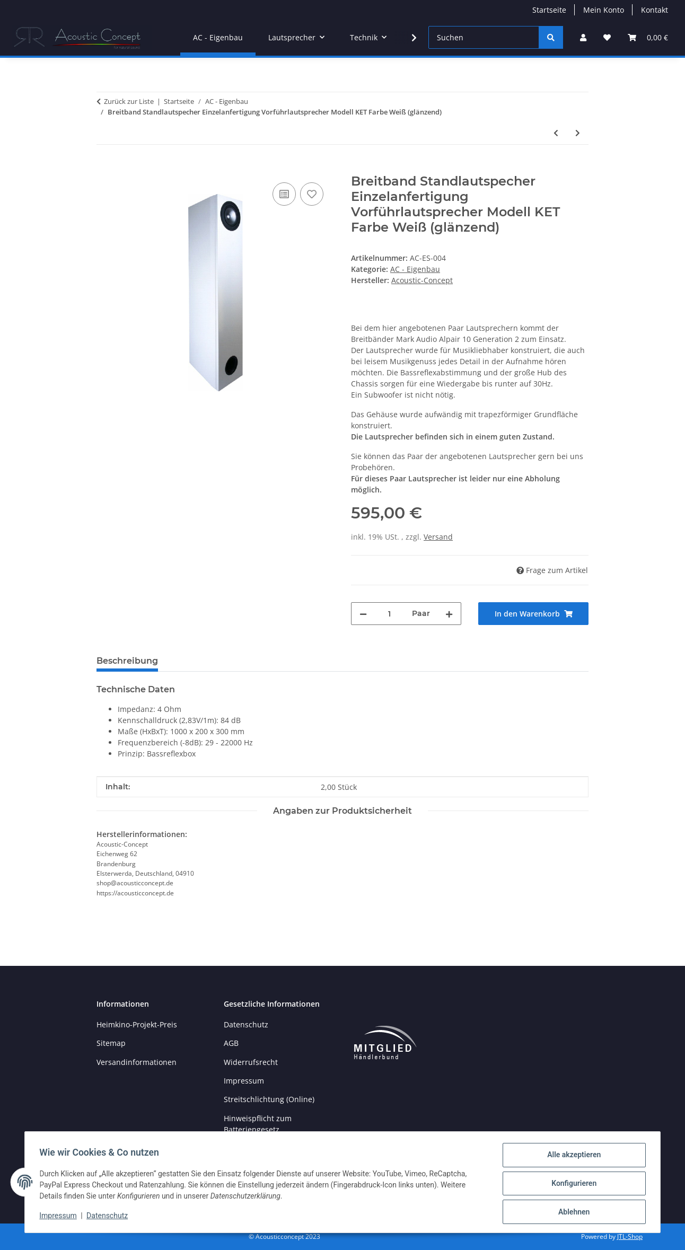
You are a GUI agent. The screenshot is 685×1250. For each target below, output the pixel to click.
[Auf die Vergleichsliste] (284, 194)
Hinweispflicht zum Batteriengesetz (258, 1123)
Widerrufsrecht (251, 1062)
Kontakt (654, 10)
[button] (583, 37)
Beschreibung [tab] (127, 661)
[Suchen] (483, 37)
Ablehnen (571, 1212)
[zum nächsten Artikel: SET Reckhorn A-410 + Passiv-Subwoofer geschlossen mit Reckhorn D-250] (578, 132)
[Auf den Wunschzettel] (311, 194)
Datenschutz (109, 1217)
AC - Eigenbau (415, 269)
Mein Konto (603, 10)
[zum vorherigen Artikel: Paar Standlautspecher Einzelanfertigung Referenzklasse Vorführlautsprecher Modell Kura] (556, 132)
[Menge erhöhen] (449, 613)
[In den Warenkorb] (104, 168)
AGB (231, 1043)
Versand (438, 537)
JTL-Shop (630, 1236)
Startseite (549, 10)
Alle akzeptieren (571, 1157)
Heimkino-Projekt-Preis (136, 1024)
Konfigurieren (571, 1185)
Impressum (60, 1217)
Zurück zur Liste (129, 101)
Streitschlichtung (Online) (269, 1099)
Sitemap (111, 1043)
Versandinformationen (136, 1062)
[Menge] (389, 613)
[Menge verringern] (363, 613)
